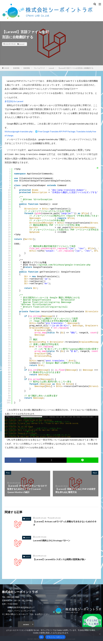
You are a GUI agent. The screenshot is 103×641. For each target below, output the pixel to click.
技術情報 (16, 68)
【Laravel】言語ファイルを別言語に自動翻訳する (75, 68)
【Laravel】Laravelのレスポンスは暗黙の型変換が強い (59, 558)
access (26, 623)
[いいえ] (99, 634)
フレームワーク (39, 68)
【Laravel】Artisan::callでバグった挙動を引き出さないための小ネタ (65, 522)
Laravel (21, 44)
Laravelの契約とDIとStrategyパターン (51, 539)
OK (41, 637)
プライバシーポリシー (55, 637)
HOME (6, 68)
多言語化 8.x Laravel (14, 100)
